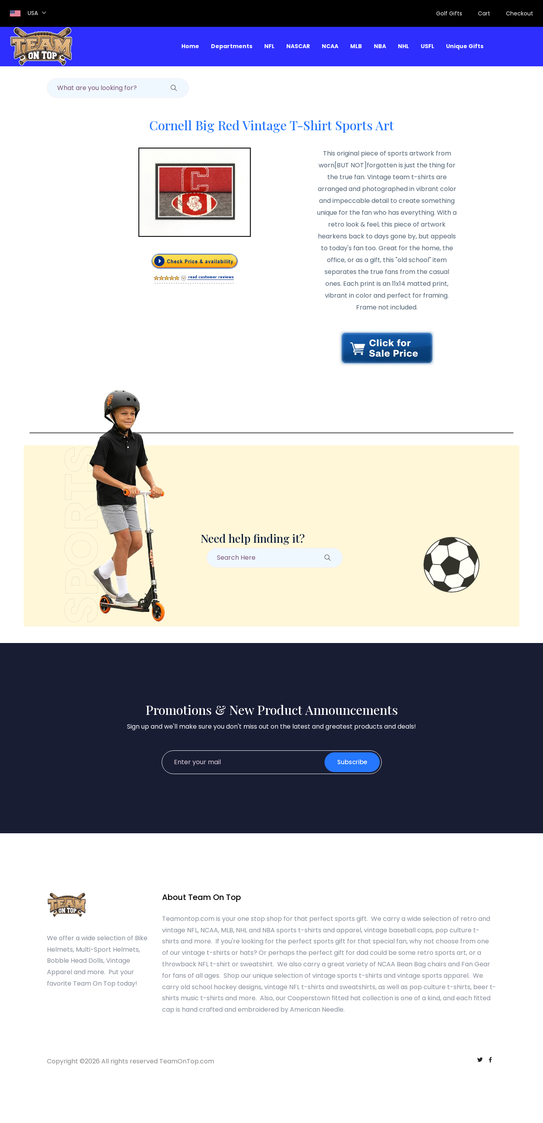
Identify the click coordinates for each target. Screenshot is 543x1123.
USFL (427, 46)
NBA (380, 46)
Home (190, 46)
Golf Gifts (449, 13)
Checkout (519, 13)
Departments (231, 46)
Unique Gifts (464, 46)
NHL (403, 46)
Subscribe (352, 762)
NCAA (330, 46)
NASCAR (298, 46)
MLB (356, 46)
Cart (484, 13)
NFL (269, 46)
